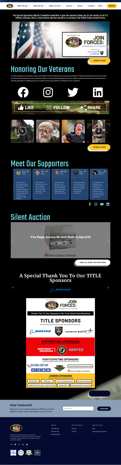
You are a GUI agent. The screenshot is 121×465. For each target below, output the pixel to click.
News (80, 5)
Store (100, 6)
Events (70, 5)
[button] (42, 144)
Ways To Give (56, 5)
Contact (91, 6)
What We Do (39, 5)
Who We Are (23, 5)
